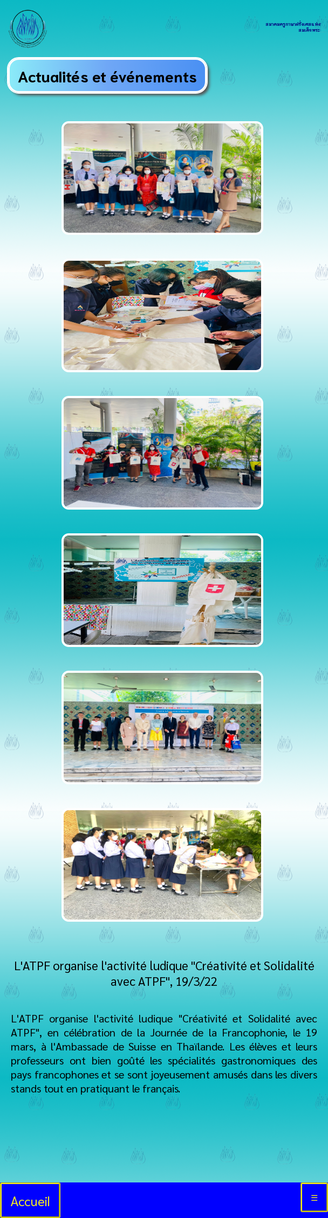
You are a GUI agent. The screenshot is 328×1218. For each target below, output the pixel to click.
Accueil (30, 1200)
